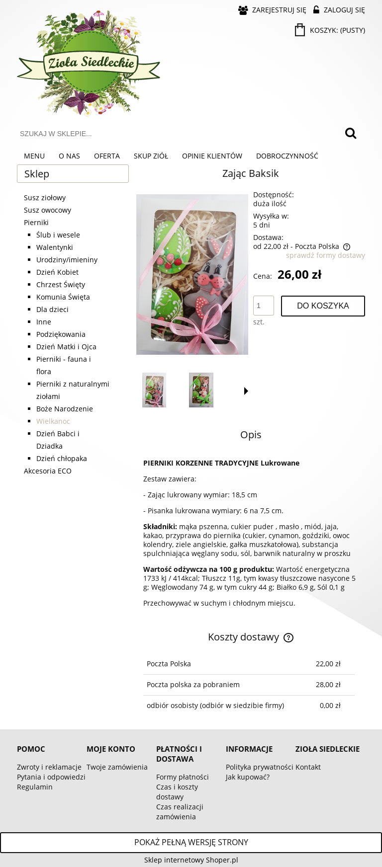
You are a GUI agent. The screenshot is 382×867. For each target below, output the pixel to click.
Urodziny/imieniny (66, 259)
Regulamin (35, 786)
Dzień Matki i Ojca (66, 346)
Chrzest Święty (60, 284)
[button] (246, 391)
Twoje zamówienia (117, 767)
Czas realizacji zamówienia (179, 811)
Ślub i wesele (58, 234)
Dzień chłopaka (61, 458)
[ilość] (263, 305)
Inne (43, 321)
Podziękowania (61, 334)
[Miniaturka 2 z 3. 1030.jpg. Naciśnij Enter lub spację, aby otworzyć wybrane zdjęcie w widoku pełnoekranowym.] (201, 390)
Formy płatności (182, 777)
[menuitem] (34, 156)
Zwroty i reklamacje (49, 767)
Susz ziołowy (45, 197)
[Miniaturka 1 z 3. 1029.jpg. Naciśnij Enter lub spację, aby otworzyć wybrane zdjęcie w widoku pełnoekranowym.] (154, 390)
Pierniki (36, 222)
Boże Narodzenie (64, 408)
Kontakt (308, 767)
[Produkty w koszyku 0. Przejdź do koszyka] (330, 30)
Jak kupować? (248, 777)
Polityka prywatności (259, 767)
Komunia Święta (63, 297)
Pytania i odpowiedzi (51, 777)
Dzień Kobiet (57, 272)
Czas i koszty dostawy (177, 791)
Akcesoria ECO (48, 470)
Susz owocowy (47, 210)
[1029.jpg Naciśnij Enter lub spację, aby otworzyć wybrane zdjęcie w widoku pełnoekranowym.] (192, 274)
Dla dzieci (52, 309)
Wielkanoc (53, 421)
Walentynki (54, 247)
